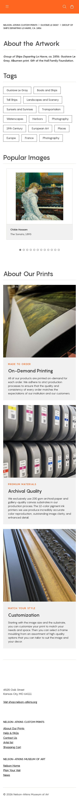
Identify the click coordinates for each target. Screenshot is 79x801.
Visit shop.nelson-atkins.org (20, 702)
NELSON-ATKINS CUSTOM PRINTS (20, 25)
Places (62, 128)
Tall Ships (12, 99)
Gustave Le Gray (17, 90)
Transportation (51, 109)
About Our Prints (13, 728)
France (29, 138)
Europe (11, 138)
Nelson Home (11, 765)
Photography (60, 118)
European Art (40, 128)
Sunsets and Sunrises (20, 109)
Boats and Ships (47, 90)
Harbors (37, 118)
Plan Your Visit (12, 770)
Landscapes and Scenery (43, 99)
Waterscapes (15, 118)
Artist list (8, 742)
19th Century (15, 128)
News (6, 775)
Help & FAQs (11, 733)
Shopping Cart (12, 747)
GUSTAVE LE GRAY (49, 25)
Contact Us (10, 737)
